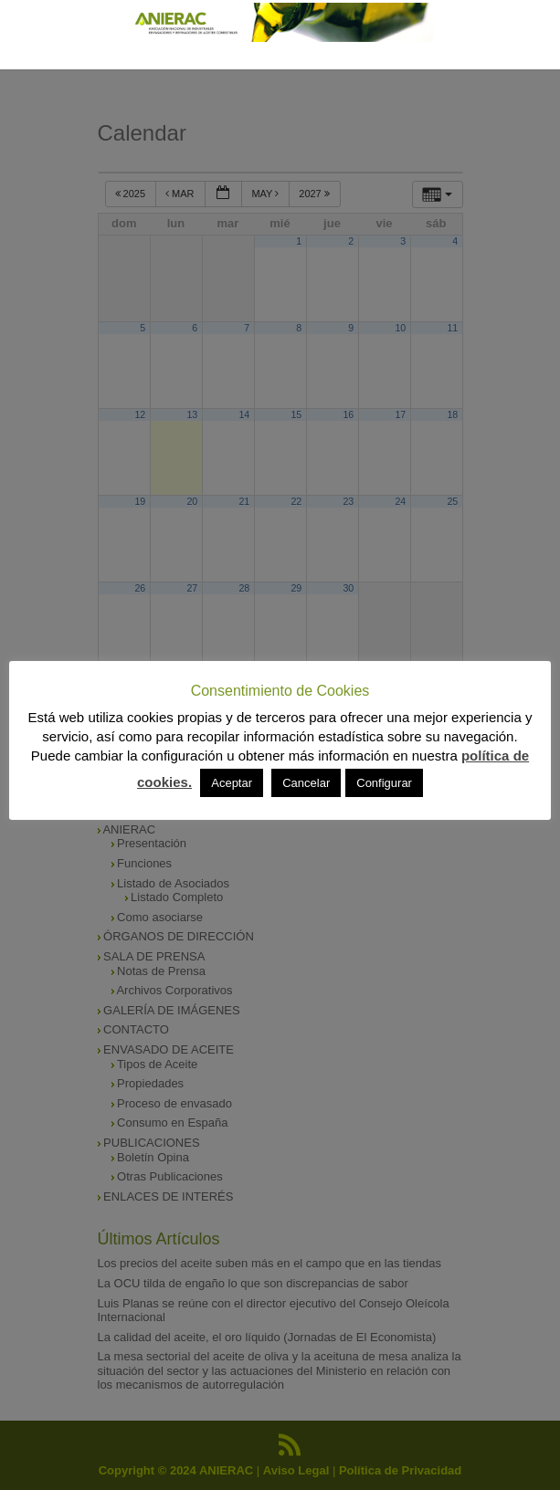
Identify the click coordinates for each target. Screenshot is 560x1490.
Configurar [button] (384, 783)
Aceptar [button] (231, 783)
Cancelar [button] (306, 783)
